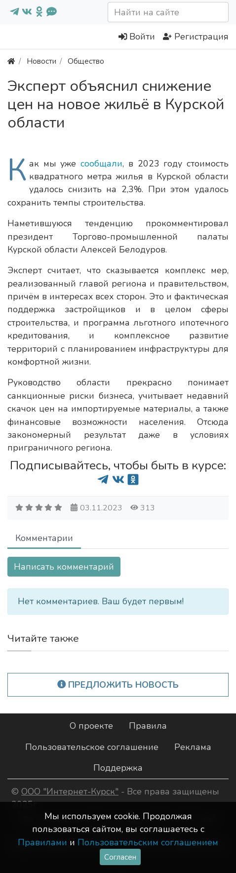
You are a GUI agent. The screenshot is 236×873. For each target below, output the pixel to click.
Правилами (42, 842)
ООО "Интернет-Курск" (69, 791)
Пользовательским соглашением (148, 842)
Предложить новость (118, 685)
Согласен (120, 857)
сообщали (101, 163)
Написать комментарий (64, 567)
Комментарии (44, 538)
